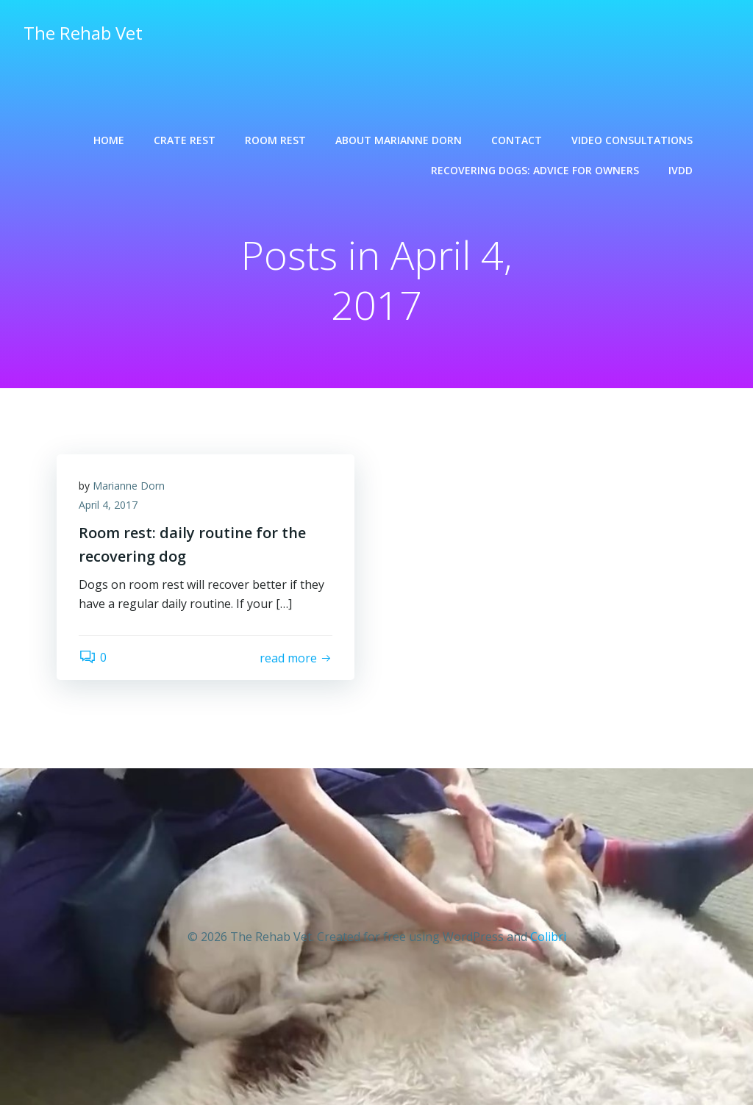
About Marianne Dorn (398, 140)
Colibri (548, 937)
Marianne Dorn (129, 486)
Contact (516, 140)
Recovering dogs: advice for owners (535, 170)
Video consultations (632, 140)
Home (108, 140)
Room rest (275, 140)
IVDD (680, 170)
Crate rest (184, 140)
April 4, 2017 (108, 505)
